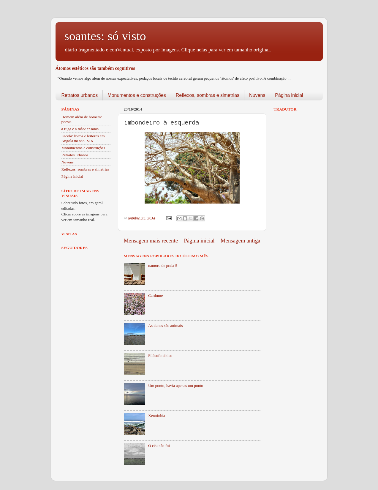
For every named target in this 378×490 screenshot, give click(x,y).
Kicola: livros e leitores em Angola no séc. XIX (83, 138)
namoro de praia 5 (162, 265)
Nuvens (257, 95)
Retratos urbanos (79, 95)
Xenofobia (156, 415)
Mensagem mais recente (151, 240)
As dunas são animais (165, 325)
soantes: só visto (105, 36)
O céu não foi (159, 445)
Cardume (155, 295)
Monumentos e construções (136, 95)
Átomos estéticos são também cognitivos (95, 68)
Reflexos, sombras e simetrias (207, 95)
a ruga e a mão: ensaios (80, 129)
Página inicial (289, 95)
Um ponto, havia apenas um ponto (175, 385)
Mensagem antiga (240, 240)
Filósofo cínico (160, 355)
